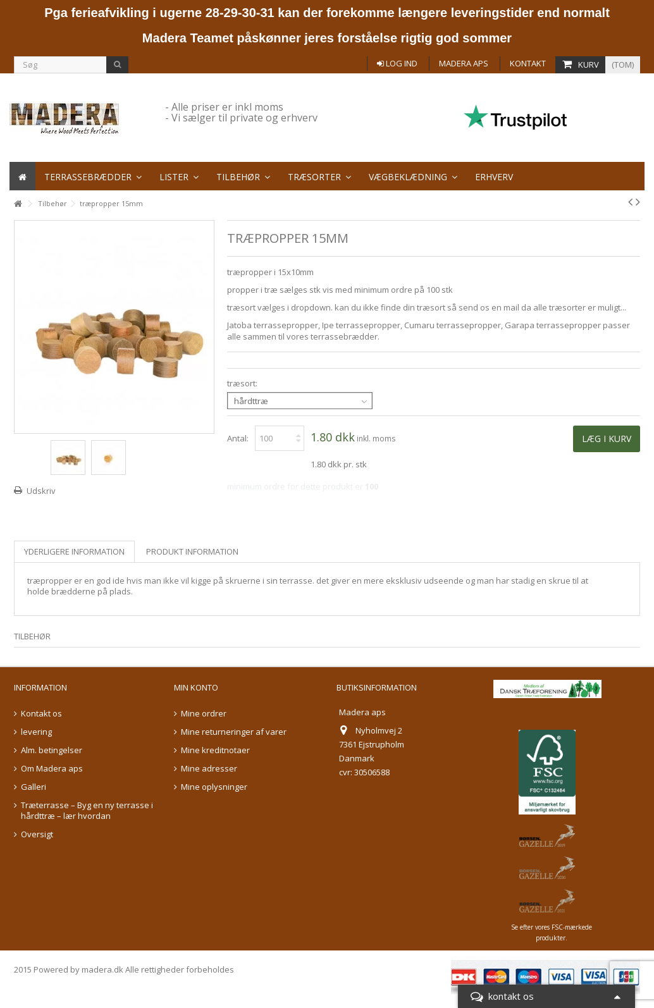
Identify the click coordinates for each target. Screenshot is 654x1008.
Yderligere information (74, 551)
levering (36, 732)
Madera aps (463, 63)
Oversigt (37, 834)
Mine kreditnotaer (215, 750)
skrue (559, 580)
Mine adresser (209, 768)
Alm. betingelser (51, 750)
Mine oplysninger (214, 787)
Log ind (397, 63)
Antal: (238, 438)
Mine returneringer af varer (234, 732)
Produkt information (192, 551)
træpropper (49, 580)
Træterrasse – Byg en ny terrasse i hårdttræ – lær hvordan (87, 810)
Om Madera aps (52, 768)
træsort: (243, 383)
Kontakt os (41, 713)
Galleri (33, 787)
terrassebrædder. (345, 336)
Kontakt (528, 63)
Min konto (196, 687)
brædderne (73, 591)
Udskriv (41, 490)
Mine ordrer (203, 713)
